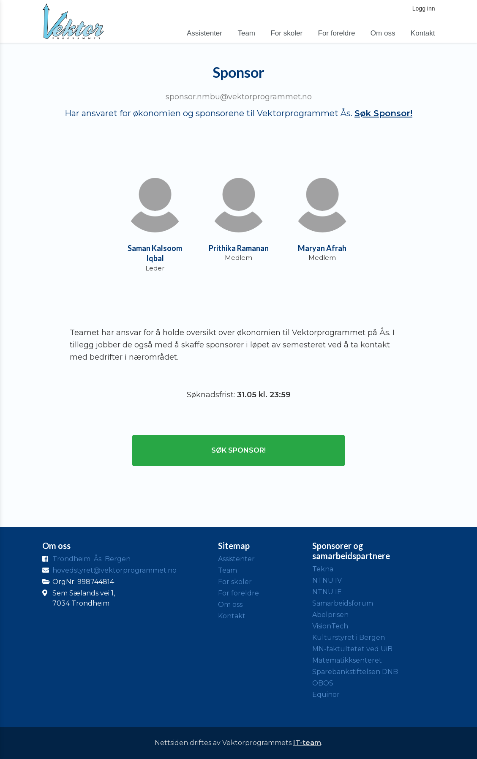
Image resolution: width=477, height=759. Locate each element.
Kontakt (423, 33)
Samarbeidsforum (342, 603)
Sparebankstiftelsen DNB (355, 672)
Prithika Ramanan (239, 248)
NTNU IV (327, 580)
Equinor (326, 695)
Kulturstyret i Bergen (348, 637)
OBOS (322, 683)
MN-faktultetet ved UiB (352, 649)
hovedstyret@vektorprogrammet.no (114, 570)
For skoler (286, 33)
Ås (97, 559)
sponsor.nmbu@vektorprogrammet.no (239, 96)
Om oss (383, 33)
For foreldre (336, 33)
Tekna (322, 569)
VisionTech (330, 626)
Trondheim (71, 559)
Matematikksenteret (347, 660)
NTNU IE (327, 592)
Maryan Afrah (322, 248)
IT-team (307, 743)
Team (246, 33)
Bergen (118, 559)
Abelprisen (330, 615)
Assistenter (204, 33)
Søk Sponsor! (383, 113)
